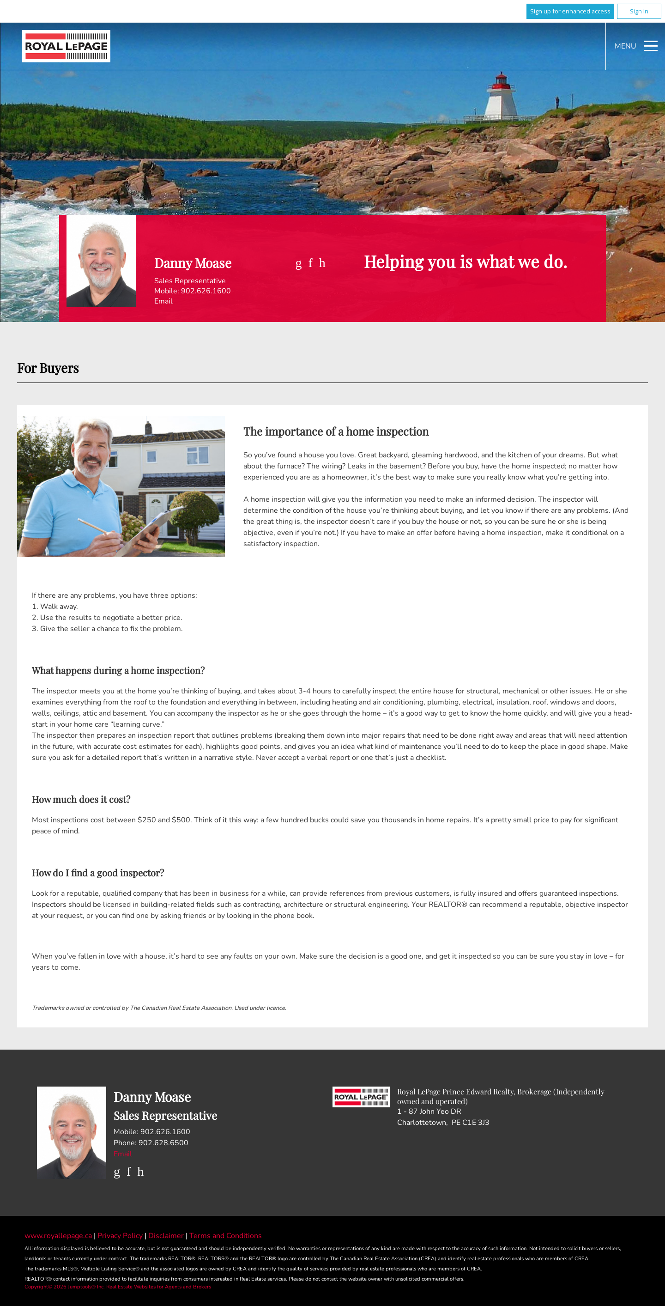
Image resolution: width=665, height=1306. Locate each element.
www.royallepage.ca (58, 1236)
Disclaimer (167, 1236)
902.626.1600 (206, 291)
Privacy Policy (121, 1236)
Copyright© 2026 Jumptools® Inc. (64, 1286)
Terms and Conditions (225, 1236)
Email (163, 301)
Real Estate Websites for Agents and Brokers (158, 1286)
